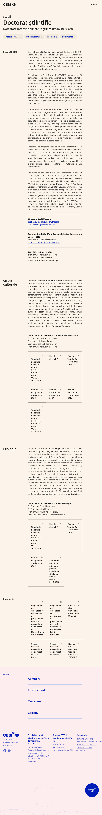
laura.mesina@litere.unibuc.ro (41, 224)
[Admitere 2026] (92, 764)
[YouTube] (9, 750)
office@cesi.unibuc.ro (86, 744)
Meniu (94, 4)
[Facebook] (4, 750)
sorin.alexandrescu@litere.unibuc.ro (44, 242)
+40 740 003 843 (84, 747)
